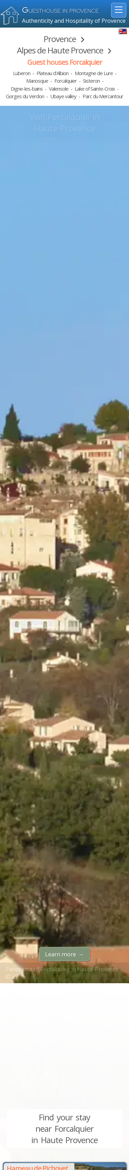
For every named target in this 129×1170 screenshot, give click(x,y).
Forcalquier (65, 80)
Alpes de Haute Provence (60, 50)
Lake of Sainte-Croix (95, 88)
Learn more (60, 954)
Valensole (58, 88)
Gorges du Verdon (25, 96)
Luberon (21, 73)
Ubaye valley (63, 96)
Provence (60, 38)
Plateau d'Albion (52, 73)
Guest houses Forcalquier (64, 62)
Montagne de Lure (94, 73)
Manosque (37, 80)
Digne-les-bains (27, 88)
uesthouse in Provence (60, 10)
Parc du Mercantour (103, 96)
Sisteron (91, 80)
